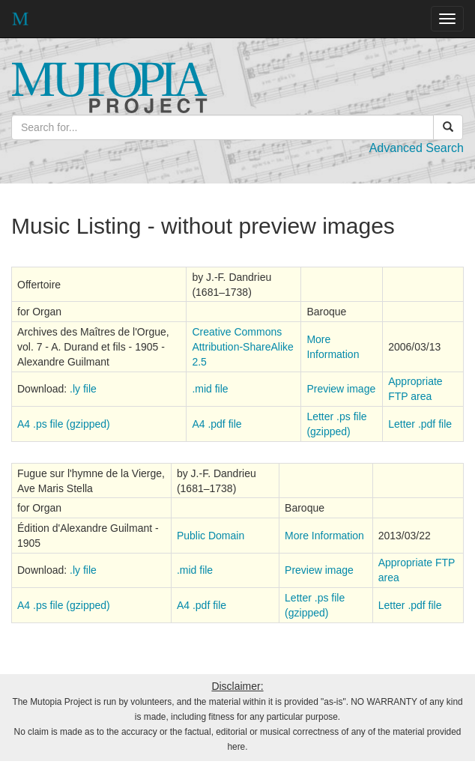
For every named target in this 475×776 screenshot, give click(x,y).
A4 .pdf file (216, 424)
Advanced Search (416, 148)
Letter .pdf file (420, 424)
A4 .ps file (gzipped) (63, 424)
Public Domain (210, 536)
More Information (324, 536)
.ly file (83, 389)
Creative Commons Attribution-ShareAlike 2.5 (242, 347)
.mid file (210, 389)
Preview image (340, 389)
